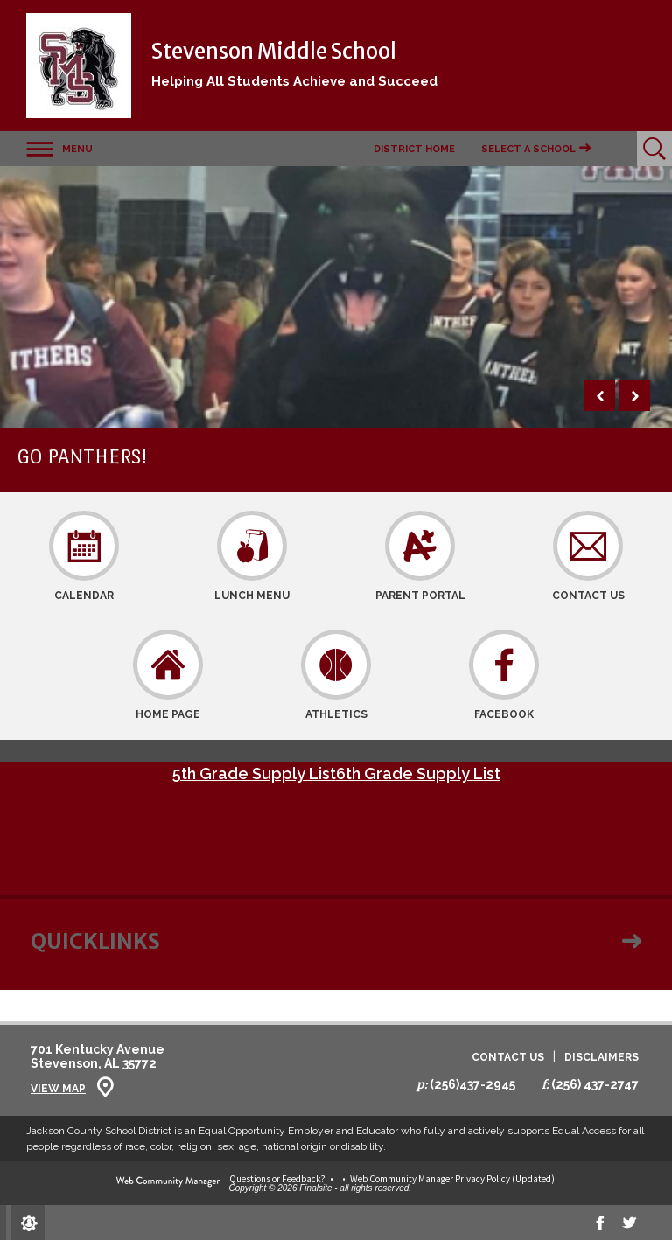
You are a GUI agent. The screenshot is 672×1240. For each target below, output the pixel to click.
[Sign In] (28, 1222)
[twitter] (629, 1222)
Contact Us (508, 1057)
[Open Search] (654, 148)
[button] (59, 148)
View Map (58, 1089)
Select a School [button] (528, 149)
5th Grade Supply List (254, 773)
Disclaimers (601, 1057)
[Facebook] (600, 1222)
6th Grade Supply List (418, 773)
